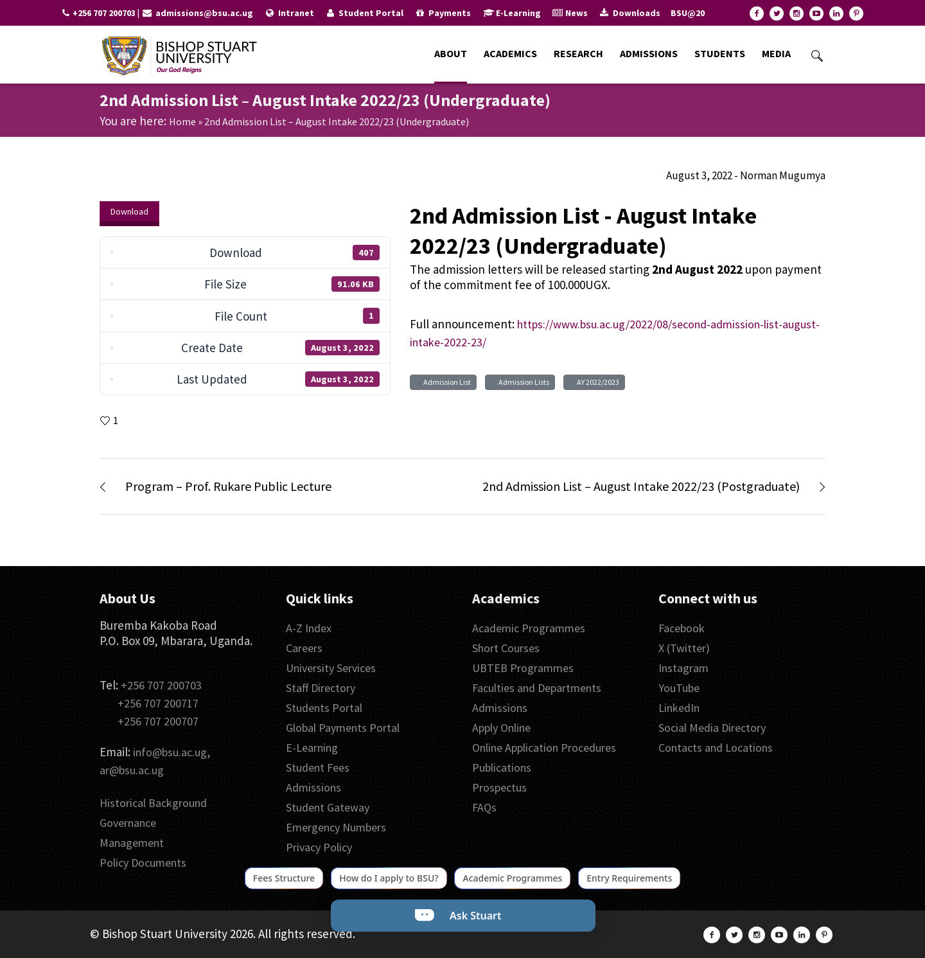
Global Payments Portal (343, 727)
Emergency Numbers (336, 827)
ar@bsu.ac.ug (132, 770)
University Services (331, 668)
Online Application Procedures (544, 747)
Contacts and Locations (715, 747)
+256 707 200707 (158, 721)
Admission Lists (522, 382)
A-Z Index (308, 628)
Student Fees (317, 767)
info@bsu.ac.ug (170, 752)
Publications (501, 767)
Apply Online (501, 727)
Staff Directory (320, 687)
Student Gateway (327, 807)
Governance (128, 822)
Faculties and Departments (536, 687)
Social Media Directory (712, 727)
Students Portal (324, 707)
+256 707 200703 (161, 685)
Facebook (681, 628)
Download (129, 211)
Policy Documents (143, 862)
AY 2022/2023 (596, 382)
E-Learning (312, 747)
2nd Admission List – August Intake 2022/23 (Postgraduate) (641, 486)
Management (132, 842)
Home (182, 121)
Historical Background (153, 802)
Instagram (683, 668)
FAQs (484, 807)
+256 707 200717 (158, 703)
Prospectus (499, 787)
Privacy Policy (319, 847)
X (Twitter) (684, 648)
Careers (304, 648)
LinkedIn (679, 707)
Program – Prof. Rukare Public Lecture (228, 486)
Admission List (446, 382)
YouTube (679, 687)
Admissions (313, 787)
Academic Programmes (528, 628)
